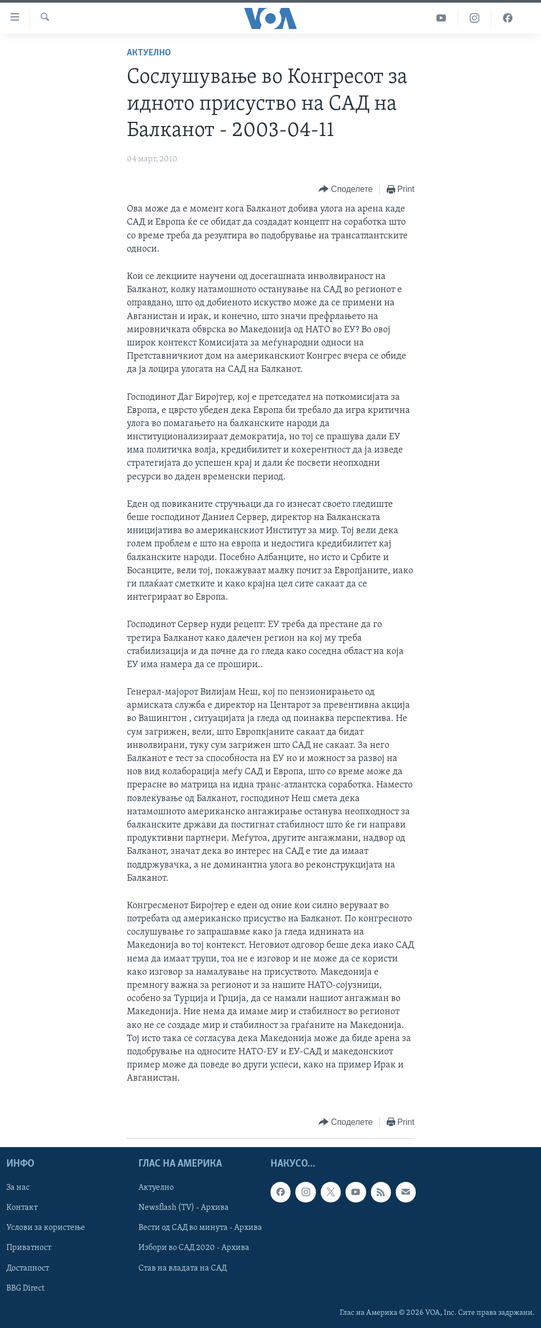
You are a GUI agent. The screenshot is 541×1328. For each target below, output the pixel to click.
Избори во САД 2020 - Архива (193, 1248)
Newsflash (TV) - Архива (183, 1208)
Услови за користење (45, 1228)
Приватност (28, 1248)
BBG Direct (25, 1288)
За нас (18, 1187)
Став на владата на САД (182, 1268)
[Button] (345, 189)
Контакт (22, 1208)
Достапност (27, 1268)
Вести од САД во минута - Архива (200, 1228)
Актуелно (149, 53)
